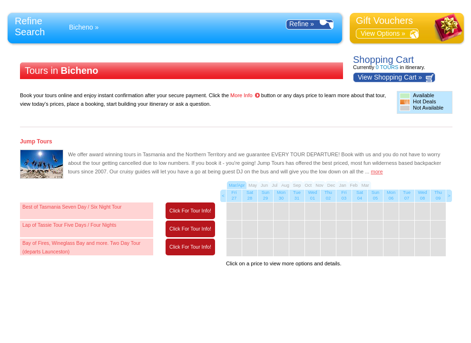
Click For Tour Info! (190, 210)
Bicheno (81, 27)
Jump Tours (36, 141)
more (377, 171)
